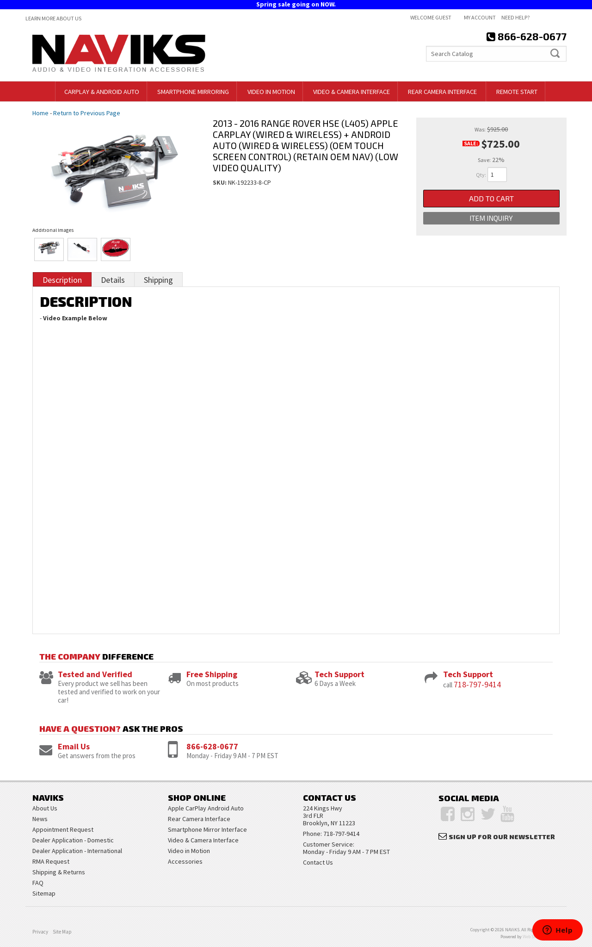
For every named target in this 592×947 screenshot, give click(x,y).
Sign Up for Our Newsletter (502, 837)
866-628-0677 (212, 746)
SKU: (220, 182)
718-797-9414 (477, 684)
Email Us (74, 746)
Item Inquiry (491, 218)
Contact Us (318, 862)
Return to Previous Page (86, 113)
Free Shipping (211, 674)
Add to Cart (491, 198)
